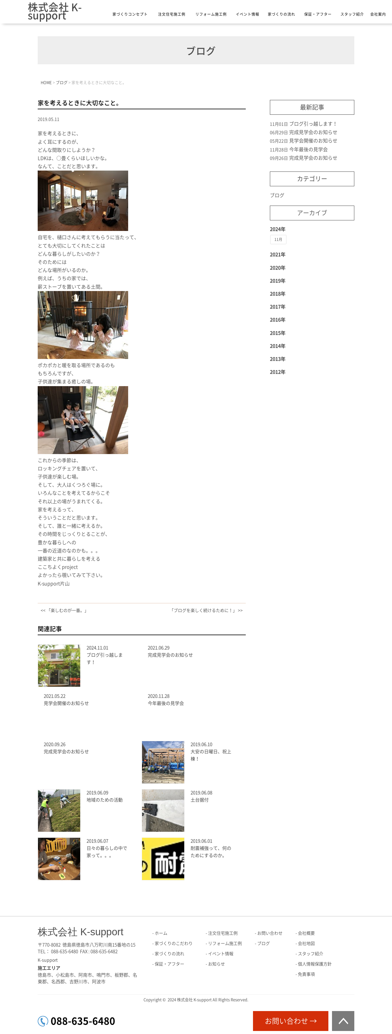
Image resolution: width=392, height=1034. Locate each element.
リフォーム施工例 (211, 14)
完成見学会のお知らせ (170, 655)
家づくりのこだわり (174, 943)
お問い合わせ (270, 933)
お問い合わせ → (291, 1021)
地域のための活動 (105, 800)
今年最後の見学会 (166, 703)
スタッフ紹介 (352, 14)
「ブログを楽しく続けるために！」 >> (206, 610)
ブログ (277, 195)
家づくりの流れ (281, 14)
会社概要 (306, 933)
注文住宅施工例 (171, 14)
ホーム (161, 933)
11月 (278, 239)
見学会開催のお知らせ (66, 703)
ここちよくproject (58, 567)
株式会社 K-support (55, 11)
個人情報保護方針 (315, 964)
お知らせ (216, 964)
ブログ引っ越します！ (313, 123)
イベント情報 (247, 14)
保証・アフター (318, 14)
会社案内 (378, 14)
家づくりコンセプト (130, 14)
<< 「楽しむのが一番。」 (65, 610)
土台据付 (200, 800)
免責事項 (306, 974)
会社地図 (306, 943)
